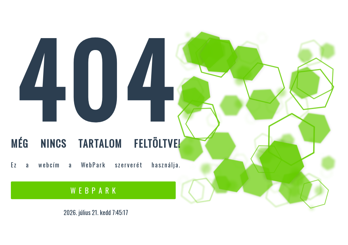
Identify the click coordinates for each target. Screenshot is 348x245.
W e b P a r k (93, 190)
